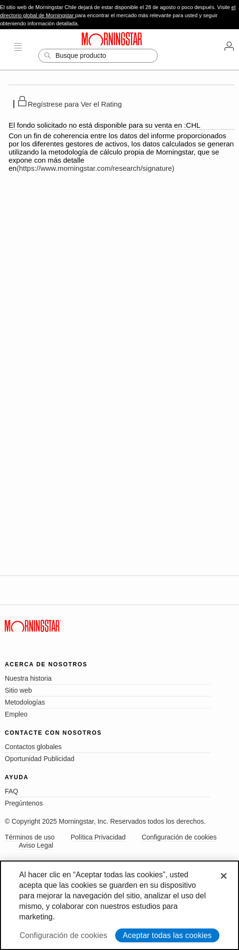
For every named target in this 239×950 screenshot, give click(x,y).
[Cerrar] (223, 875)
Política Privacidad (98, 837)
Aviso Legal (36, 845)
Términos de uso (29, 837)
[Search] (98, 56)
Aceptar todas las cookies (167, 935)
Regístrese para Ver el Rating (75, 104)
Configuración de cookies (179, 837)
